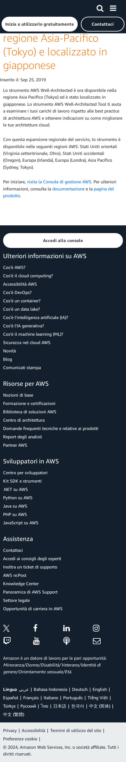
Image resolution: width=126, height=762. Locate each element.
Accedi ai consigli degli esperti (32, 558)
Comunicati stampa (22, 367)
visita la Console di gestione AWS (59, 181)
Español (10, 697)
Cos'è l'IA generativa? (23, 325)
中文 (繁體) (13, 714)
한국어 (77, 706)
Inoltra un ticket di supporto (30, 566)
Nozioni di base (18, 395)
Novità (9, 350)
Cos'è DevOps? (17, 292)
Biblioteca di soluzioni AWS (29, 411)
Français (31, 697)
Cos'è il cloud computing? (28, 275)
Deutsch (80, 689)
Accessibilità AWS (20, 284)
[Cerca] (99, 7)
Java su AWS (15, 506)
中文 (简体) (99, 706)
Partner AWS (15, 445)
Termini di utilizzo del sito (75, 730)
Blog (7, 359)
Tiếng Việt (98, 697)
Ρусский (28, 706)
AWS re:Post (14, 575)
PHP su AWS (15, 514)
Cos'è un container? (22, 300)
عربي (24, 689)
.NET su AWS (15, 489)
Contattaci (13, 550)
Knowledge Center (21, 583)
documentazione (68, 188)
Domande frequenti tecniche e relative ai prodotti (50, 428)
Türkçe (9, 706)
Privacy (10, 730)
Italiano (51, 697)
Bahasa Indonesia (50, 689)
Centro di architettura (24, 420)
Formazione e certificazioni (29, 403)
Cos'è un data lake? (21, 309)
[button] (40, 24)
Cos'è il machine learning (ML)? (33, 334)
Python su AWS (18, 497)
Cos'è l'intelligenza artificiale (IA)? (35, 317)
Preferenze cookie (20, 738)
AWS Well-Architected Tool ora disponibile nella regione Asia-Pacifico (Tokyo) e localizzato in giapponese (60, 38)
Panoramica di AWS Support (30, 591)
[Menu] (112, 7)
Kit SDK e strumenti (22, 480)
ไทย (44, 706)
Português (73, 697)
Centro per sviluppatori (25, 472)
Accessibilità (33, 730)
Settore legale (16, 600)
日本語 (59, 706)
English (100, 689)
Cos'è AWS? (14, 267)
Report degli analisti (22, 436)
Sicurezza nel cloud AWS (26, 342)
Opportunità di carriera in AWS (33, 608)
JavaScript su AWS (20, 522)
